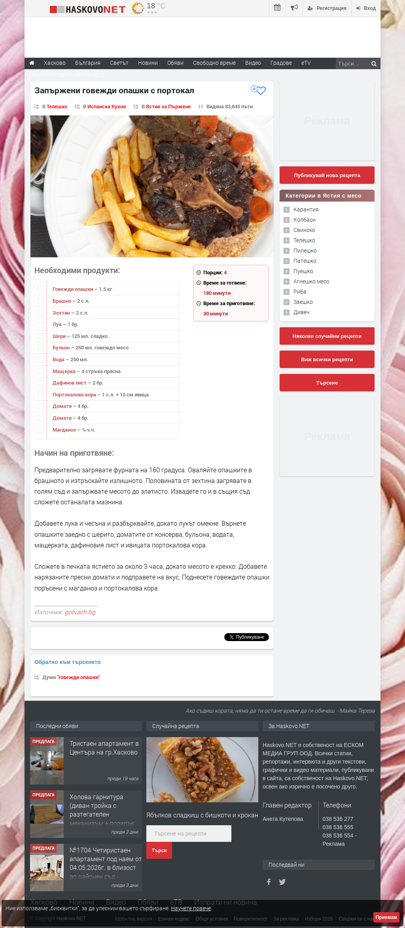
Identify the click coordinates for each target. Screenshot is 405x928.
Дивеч (301, 312)
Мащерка (65, 371)
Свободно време (214, 62)
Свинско (304, 230)
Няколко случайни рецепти (327, 336)
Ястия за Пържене (168, 106)
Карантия (306, 209)
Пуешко (303, 271)
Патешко (304, 260)
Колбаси (304, 219)
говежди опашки (78, 677)
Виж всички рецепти (327, 359)
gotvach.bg (79, 612)
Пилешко (305, 250)
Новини (148, 62)
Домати (63, 405)
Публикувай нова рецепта (327, 175)
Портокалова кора (75, 394)
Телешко (57, 106)
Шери (60, 336)
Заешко (303, 302)
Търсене (327, 383)
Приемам (386, 917)
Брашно (62, 300)
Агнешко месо (311, 281)
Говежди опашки (73, 288)
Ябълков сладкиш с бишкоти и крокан (202, 815)
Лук (58, 324)
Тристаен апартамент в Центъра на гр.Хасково (104, 747)
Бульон (62, 347)
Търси (159, 850)
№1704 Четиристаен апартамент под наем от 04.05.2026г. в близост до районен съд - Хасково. (106, 868)
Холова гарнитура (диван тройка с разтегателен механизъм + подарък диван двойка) (102, 814)
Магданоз (65, 429)
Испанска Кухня (106, 106)
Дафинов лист (70, 382)
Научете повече (191, 908)
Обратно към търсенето (67, 662)
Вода (59, 359)
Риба (300, 291)
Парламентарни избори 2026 (67, 74)
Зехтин (62, 312)
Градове (281, 62)
